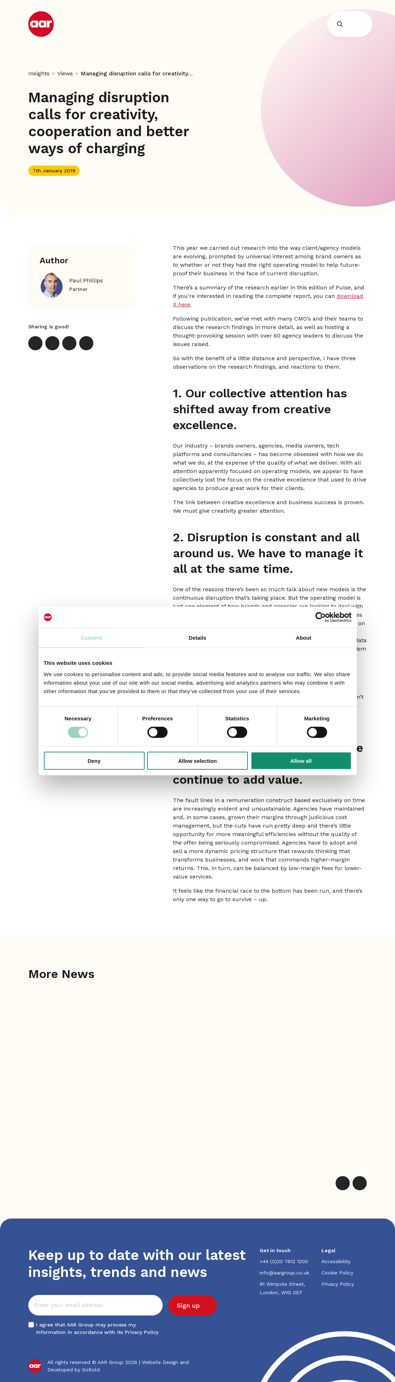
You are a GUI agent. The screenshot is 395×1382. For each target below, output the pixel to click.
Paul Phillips (86, 280)
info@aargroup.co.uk (284, 1273)
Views (65, 73)
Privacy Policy (141, 1332)
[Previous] (343, 1183)
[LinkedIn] (52, 343)
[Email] (69, 343)
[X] (35, 343)
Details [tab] (198, 638)
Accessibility (335, 1261)
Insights (39, 73)
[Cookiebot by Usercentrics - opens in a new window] (321, 617)
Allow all (301, 761)
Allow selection (197, 761)
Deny (94, 761)
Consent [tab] (91, 638)
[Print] (86, 343)
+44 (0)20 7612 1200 (284, 1261)
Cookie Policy (337, 1273)
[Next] (360, 1183)
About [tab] (304, 638)
